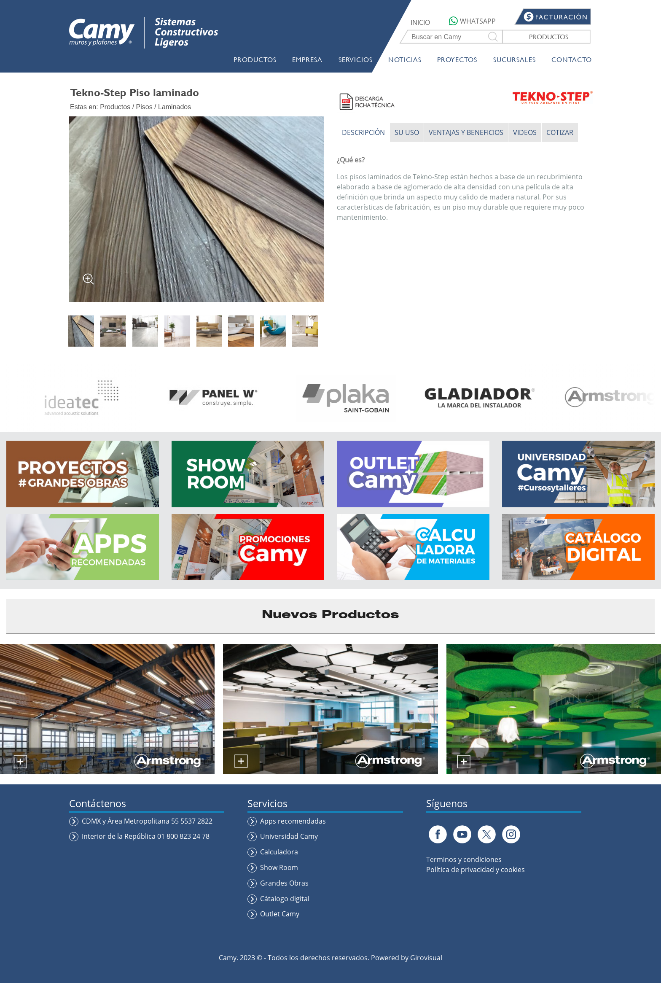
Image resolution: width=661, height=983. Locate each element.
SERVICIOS (356, 59)
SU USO (407, 132)
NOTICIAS (405, 59)
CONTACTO (571, 59)
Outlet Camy (279, 913)
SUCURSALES (514, 59)
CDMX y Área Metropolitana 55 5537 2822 (147, 821)
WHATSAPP (472, 21)
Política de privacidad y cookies (475, 869)
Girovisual (426, 957)
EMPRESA (307, 59)
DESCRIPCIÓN (363, 132)
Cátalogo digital (284, 898)
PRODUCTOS (548, 36)
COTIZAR (559, 132)
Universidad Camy (289, 836)
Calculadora (279, 851)
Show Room (279, 867)
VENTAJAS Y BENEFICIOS (466, 132)
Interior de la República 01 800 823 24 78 (146, 836)
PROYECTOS (457, 59)
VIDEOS (525, 132)
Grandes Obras (284, 883)
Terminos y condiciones (464, 859)
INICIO (420, 22)
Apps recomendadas (293, 821)
